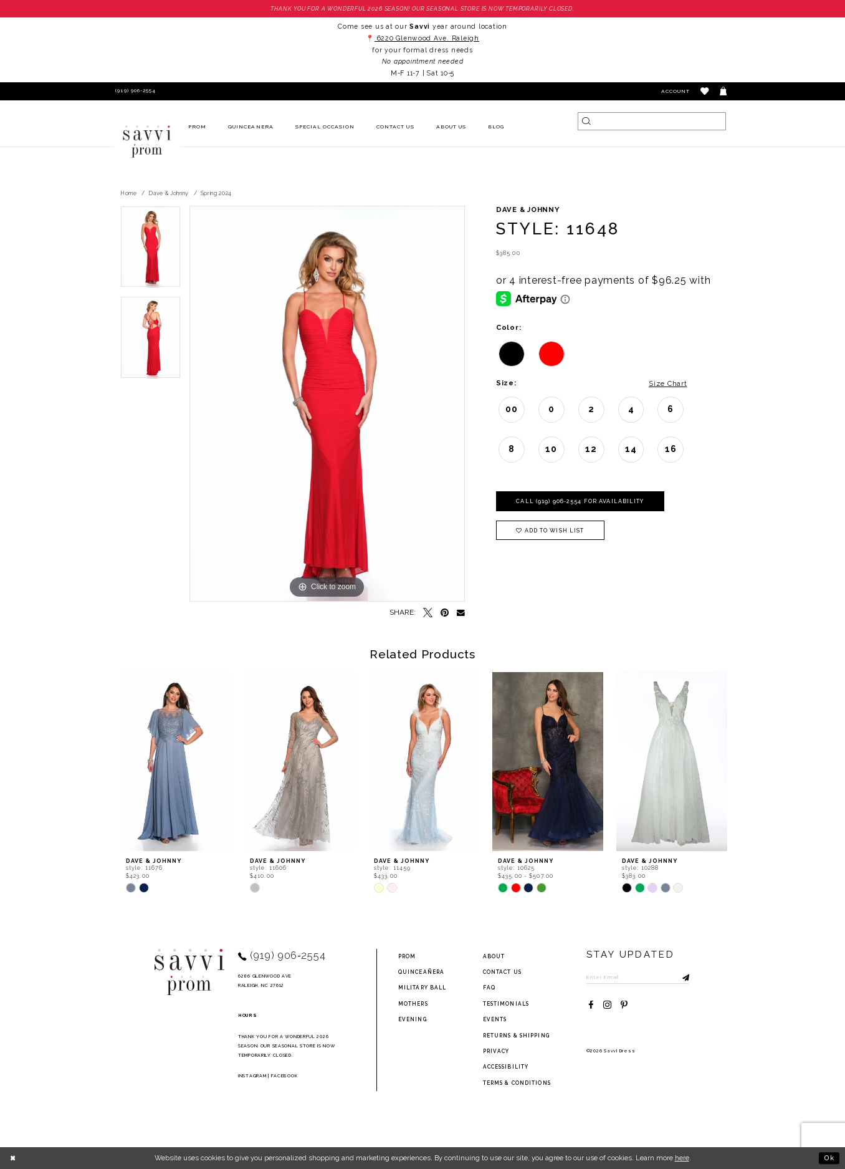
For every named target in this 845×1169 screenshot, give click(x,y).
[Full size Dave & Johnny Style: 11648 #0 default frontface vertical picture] (327, 404)
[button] (705, 91)
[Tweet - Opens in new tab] (427, 613)
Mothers (413, 1004)
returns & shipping (516, 1035)
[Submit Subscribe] (680, 977)
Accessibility (506, 1067)
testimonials (506, 1004)
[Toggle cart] (723, 91)
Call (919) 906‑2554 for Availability (580, 501)
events (495, 1019)
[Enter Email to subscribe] (637, 977)
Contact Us (502, 972)
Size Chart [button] (668, 383)
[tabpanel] (150, 251)
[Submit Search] (587, 121)
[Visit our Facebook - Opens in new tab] (591, 1005)
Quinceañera (421, 972)
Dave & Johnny (168, 193)
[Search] (652, 121)
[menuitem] (197, 127)
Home (128, 193)
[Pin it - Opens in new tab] (444, 613)
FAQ (489, 987)
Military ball (422, 987)
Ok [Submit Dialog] (829, 1157)
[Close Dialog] (13, 1158)
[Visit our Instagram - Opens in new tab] (607, 1005)
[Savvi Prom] (147, 141)
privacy (496, 1051)
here (682, 1157)
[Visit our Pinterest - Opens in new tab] (624, 1005)
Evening (412, 1019)
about (494, 956)
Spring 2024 (216, 193)
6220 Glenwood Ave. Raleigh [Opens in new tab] (427, 38)
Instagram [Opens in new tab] (252, 1076)
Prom (407, 956)
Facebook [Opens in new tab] (284, 1076)
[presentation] (175, 762)
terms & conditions (517, 1083)
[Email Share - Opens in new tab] (461, 613)
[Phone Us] (134, 91)
